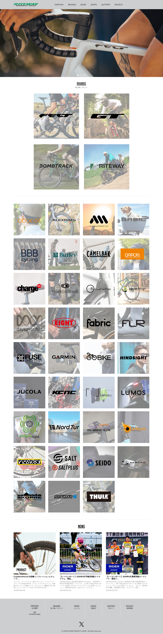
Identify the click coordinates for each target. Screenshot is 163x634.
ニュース (77, 606)
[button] (78, 75)
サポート (111, 606)
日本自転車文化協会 (35, 613)
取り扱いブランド (57, 606)
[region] (81, 43)
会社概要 (34, 606)
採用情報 (129, 606)
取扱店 (93, 606)
